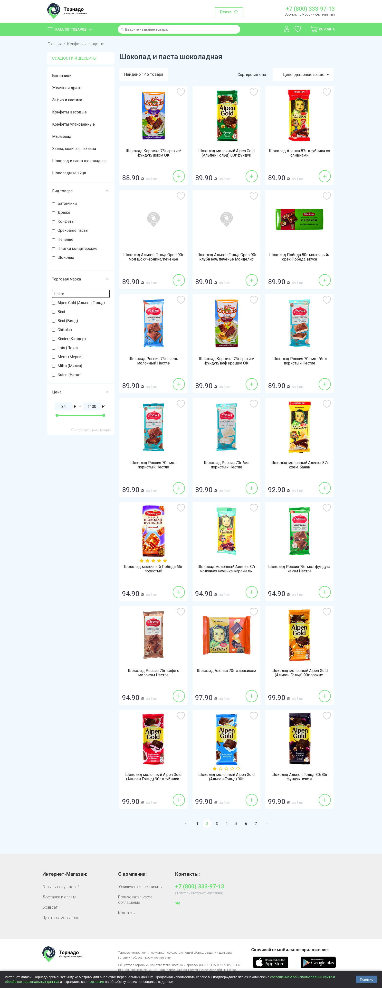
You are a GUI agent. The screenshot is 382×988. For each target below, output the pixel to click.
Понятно (366, 979)
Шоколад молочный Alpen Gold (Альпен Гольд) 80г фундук (226, 153)
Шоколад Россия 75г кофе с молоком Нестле (153, 673)
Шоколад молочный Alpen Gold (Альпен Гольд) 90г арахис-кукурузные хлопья (299, 675)
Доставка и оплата (59, 897)
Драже (63, 212)
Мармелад (61, 136)
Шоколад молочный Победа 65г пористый (153, 569)
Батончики (61, 75)
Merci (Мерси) (70, 356)
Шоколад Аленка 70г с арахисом (226, 671)
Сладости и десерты (74, 58)
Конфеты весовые (69, 112)
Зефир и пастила (67, 100)
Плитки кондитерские (77, 248)
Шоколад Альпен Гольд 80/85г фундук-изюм (299, 777)
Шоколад (65, 257)
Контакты (126, 913)
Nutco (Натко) (69, 375)
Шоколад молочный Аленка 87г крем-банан (299, 465)
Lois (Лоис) (67, 347)
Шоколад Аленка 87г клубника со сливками (299, 153)
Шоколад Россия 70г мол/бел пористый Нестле (299, 361)
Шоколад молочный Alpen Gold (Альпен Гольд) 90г (226, 777)
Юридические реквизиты (140, 887)
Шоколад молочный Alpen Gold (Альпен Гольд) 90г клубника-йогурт (153, 779)
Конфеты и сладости (85, 44)
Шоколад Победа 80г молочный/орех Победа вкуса (299, 257)
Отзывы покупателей (60, 887)
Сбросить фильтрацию (91, 430)
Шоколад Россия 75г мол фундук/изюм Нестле (299, 569)
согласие (96, 982)
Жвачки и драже (67, 87)
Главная (55, 44)
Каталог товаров (70, 29)
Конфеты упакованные (73, 124)
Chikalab (64, 329)
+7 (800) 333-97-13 (310, 9)
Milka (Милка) (69, 366)
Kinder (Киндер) (71, 338)
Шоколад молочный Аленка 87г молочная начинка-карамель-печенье (227, 571)
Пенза (225, 12)
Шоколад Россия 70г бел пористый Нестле (226, 465)
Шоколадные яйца (69, 173)
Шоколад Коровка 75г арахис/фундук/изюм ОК (153, 153)
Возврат (49, 907)
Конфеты (66, 221)
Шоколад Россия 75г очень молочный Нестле (153, 361)
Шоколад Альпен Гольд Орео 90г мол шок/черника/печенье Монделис (153, 259)
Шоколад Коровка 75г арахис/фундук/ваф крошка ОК (226, 361)
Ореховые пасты (72, 230)
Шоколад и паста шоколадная (79, 160)
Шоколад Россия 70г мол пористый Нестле (153, 465)
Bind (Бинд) (67, 320)
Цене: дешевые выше (306, 74)
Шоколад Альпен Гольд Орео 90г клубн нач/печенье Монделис (226, 257)
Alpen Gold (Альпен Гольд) (81, 302)
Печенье (65, 239)
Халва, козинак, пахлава (74, 148)
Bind (61, 311)
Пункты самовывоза (60, 917)
